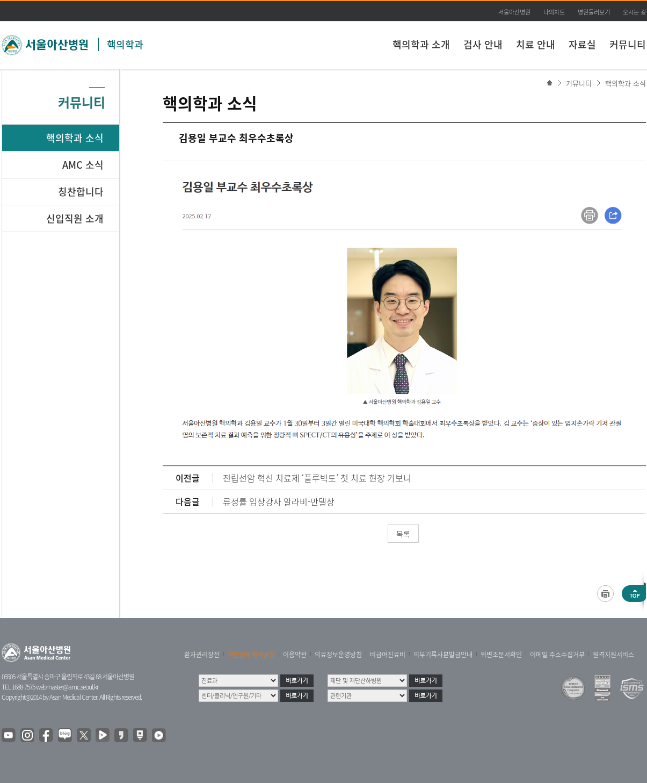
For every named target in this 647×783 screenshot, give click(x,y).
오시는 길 (634, 12)
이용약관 (295, 654)
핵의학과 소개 (421, 44)
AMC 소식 (83, 164)
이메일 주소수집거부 (557, 654)
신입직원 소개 (75, 218)
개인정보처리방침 (251, 654)
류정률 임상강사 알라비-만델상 (279, 501)
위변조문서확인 (501, 654)
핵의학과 (125, 44)
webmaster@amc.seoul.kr (67, 687)
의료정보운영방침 (338, 654)
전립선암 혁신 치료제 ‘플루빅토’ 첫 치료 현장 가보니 (317, 477)
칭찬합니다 (81, 191)
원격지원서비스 (613, 654)
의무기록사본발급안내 (442, 654)
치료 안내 (535, 44)
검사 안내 (483, 44)
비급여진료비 (387, 654)
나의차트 (554, 12)
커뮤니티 (627, 44)
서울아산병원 (514, 12)
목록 (403, 533)
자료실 (582, 44)
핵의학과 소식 (625, 83)
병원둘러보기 (594, 12)
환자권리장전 (202, 654)
